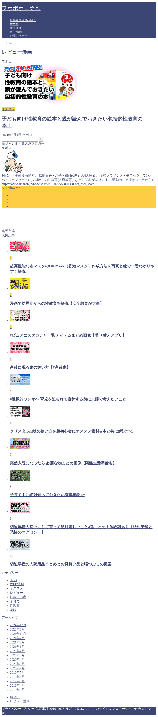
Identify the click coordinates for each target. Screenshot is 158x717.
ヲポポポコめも (21, 8)
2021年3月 (17, 642)
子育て (15, 601)
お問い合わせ (18, 35)
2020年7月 (17, 651)
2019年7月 (17, 672)
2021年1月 (17, 646)
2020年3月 (17, 664)
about (13, 580)
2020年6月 (17, 655)
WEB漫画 (16, 31)
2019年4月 (17, 685)
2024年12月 (18, 625)
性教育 (14, 24)
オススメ (15, 28)
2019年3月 (17, 690)
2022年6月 (17, 629)
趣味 (13, 610)
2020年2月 (17, 668)
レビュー (16, 592)
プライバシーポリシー (18, 708)
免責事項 (42, 708)
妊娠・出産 (18, 597)
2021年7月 (17, 638)
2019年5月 (17, 681)
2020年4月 (17, 659)
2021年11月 (18, 633)
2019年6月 (17, 677)
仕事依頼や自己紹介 (23, 20)
